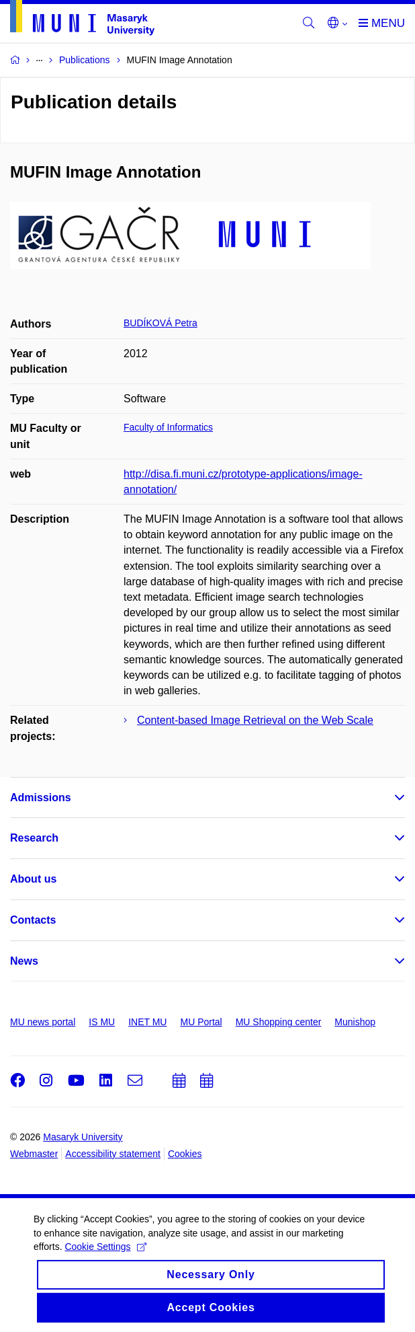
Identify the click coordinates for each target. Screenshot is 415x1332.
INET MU (147, 1021)
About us (33, 879)
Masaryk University (82, 1137)
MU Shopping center (279, 1021)
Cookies (185, 1153)
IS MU (102, 1021)
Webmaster (34, 1153)
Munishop (354, 1021)
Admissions (40, 797)
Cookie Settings (105, 1255)
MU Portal (201, 1021)
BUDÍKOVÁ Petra (160, 323)
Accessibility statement (112, 1153)
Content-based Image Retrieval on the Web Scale (255, 720)
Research (34, 838)
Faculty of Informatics (168, 427)
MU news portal (42, 1021)
